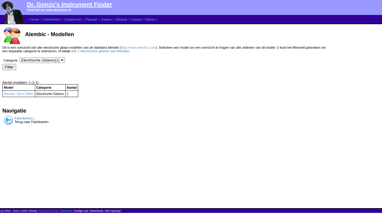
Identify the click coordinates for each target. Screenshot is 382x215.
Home (34, 19)
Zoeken (106, 19)
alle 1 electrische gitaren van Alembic (100, 51)
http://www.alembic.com (138, 47)
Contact (136, 19)
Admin (150, 19)
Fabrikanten (51, 19)
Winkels (121, 19)
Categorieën (73, 19)
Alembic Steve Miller (19, 94)
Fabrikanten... (25, 118)
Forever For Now (48, 210)
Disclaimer (66, 210)
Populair (91, 19)
